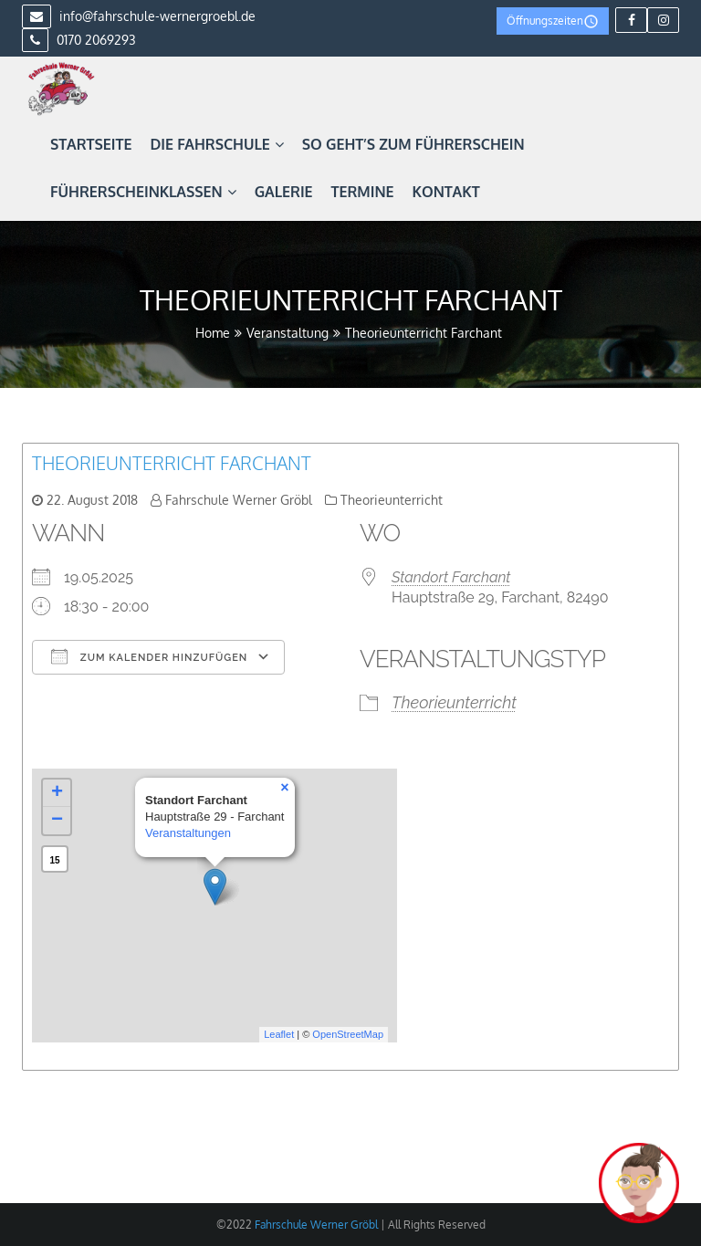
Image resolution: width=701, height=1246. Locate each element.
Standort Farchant (451, 577)
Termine (362, 192)
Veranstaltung (287, 332)
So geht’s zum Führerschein (413, 144)
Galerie (284, 192)
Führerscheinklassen (143, 192)
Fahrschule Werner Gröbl (238, 500)
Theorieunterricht (391, 500)
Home (212, 332)
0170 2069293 (79, 39)
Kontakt (446, 192)
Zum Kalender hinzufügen (149, 656)
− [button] (57, 820)
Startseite (90, 144)
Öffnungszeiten (553, 21)
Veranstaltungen (188, 833)
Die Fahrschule (216, 144)
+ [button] (57, 793)
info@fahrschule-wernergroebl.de (139, 16)
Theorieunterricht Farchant (171, 463)
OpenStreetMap (347, 1034)
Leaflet (279, 1034)
